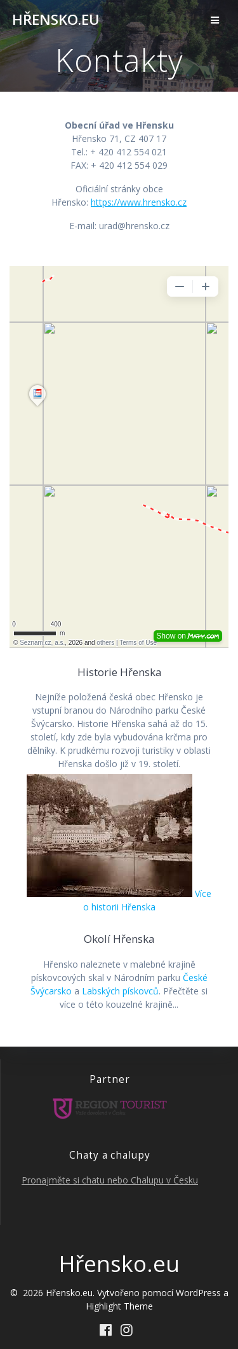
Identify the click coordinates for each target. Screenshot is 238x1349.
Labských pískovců (120, 991)
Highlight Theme (119, 1306)
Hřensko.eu (56, 20)
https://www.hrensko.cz (139, 202)
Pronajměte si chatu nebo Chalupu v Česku (110, 1180)
